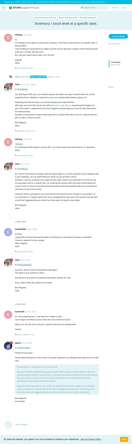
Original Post (114, 44)
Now (111, 87)
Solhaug (23, 89)
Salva (20, 144)
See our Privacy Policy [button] (90, 439)
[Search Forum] (94, 7)
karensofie (25, 348)
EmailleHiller (25, 265)
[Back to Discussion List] (3, 7)
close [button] (124, 439)
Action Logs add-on (62, 105)
